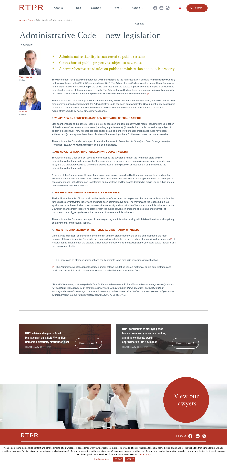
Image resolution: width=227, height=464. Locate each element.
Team (79, 8)
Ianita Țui (23, 111)
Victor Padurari (25, 77)
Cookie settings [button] (101, 459)
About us (60, 8)
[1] (148, 94)
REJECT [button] (118, 459)
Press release (32, 347)
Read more (86, 343)
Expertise (97, 8)
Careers (138, 8)
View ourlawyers (186, 400)
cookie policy (144, 454)
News (30, 20)
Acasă (22, 20)
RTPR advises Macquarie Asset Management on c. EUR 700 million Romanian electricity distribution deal (47, 338)
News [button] (118, 8)
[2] (171, 239)
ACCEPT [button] (130, 459)
